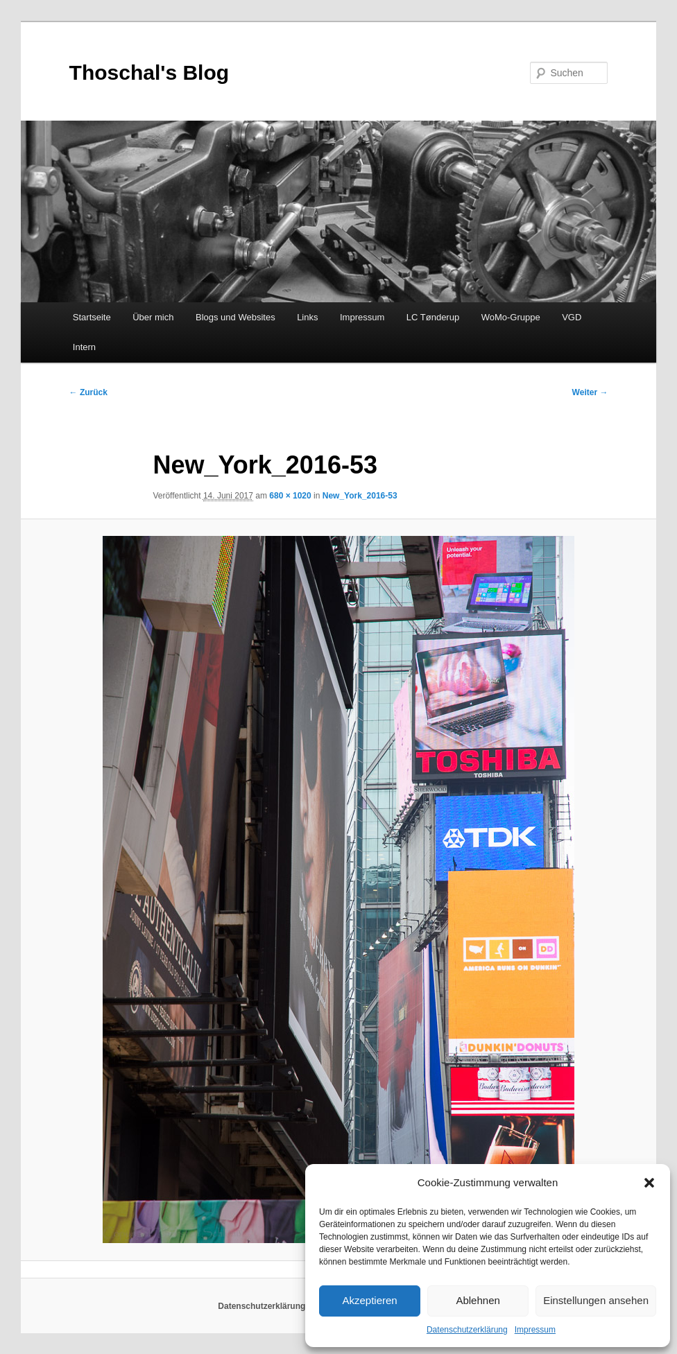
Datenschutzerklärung (467, 1330)
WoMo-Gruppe (510, 317)
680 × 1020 (290, 496)
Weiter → (590, 392)
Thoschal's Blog (149, 72)
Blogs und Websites (235, 317)
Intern (84, 347)
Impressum (535, 1330)
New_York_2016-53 (360, 496)
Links (307, 317)
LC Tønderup (432, 317)
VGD (571, 317)
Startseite (92, 317)
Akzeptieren (369, 1300)
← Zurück (88, 392)
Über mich (152, 317)
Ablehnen (477, 1300)
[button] (649, 1183)
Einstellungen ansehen (596, 1300)
